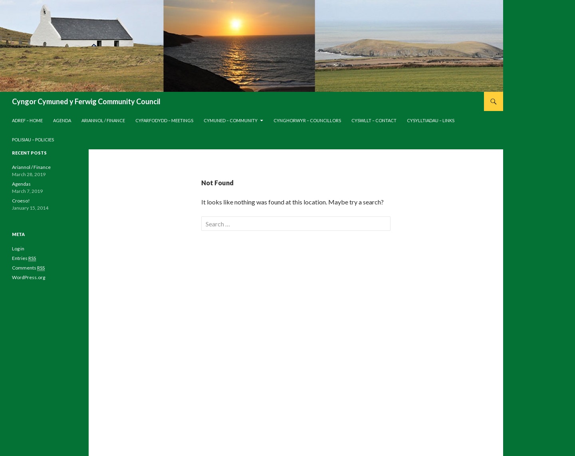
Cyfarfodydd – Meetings (164, 120)
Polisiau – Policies (33, 139)
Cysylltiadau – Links (430, 120)
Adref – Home (27, 120)
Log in (18, 249)
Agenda (62, 120)
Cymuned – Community (231, 120)
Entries (24, 258)
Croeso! (21, 201)
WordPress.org (28, 277)
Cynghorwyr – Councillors (307, 120)
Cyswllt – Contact (374, 120)
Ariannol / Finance (103, 120)
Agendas (21, 184)
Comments (28, 268)
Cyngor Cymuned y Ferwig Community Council (86, 101)
